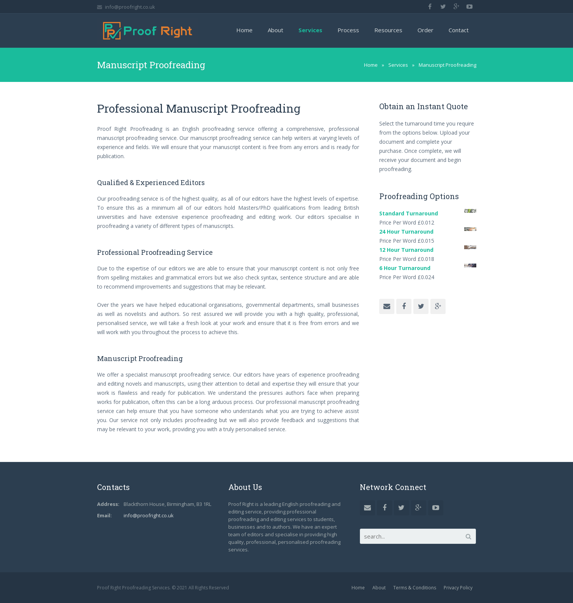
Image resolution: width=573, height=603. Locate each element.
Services (398, 64)
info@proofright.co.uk (130, 6)
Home (371, 64)
